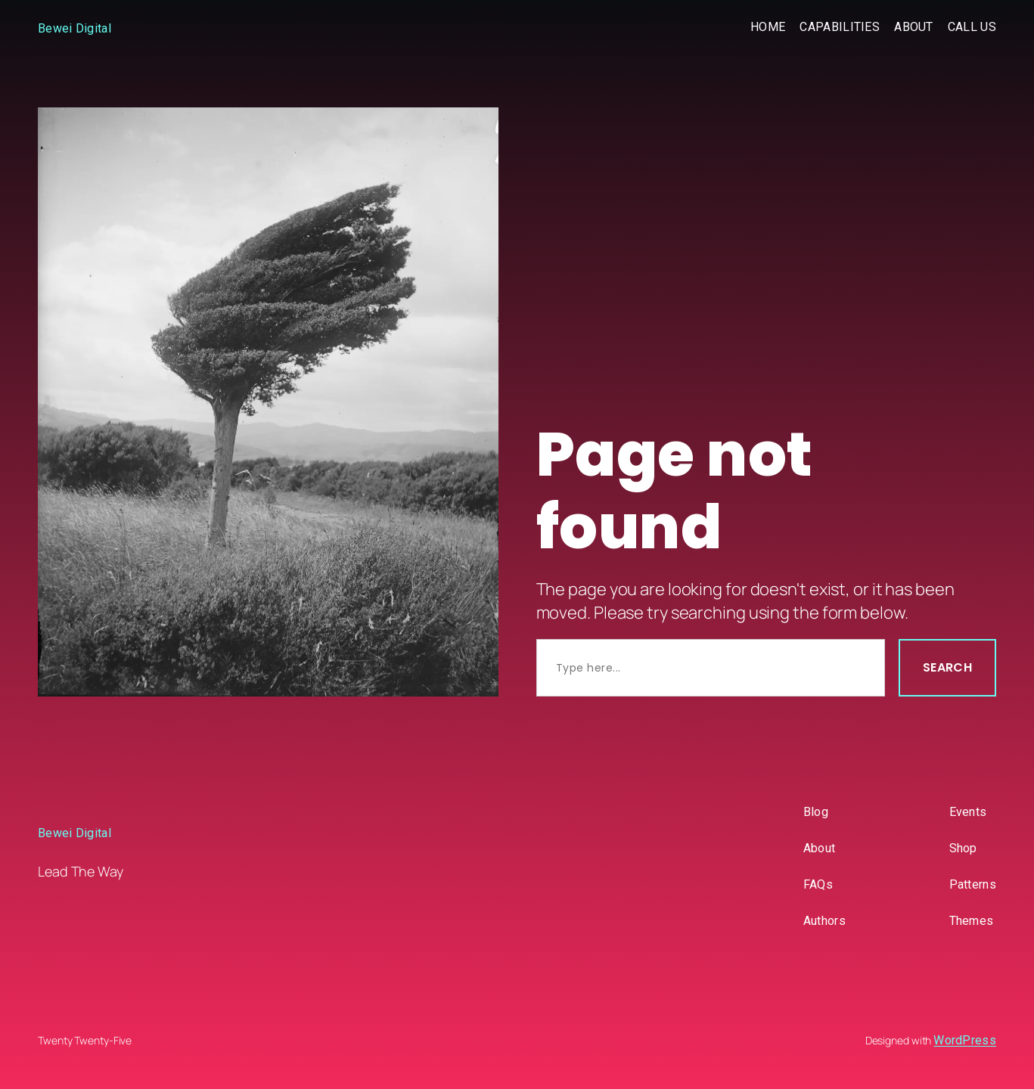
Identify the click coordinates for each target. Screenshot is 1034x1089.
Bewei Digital (74, 28)
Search (947, 667)
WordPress (964, 1040)
